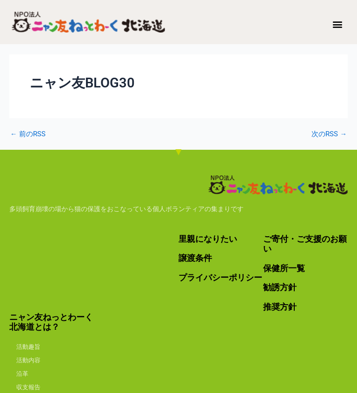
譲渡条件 (195, 258)
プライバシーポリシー (220, 277)
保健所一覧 (284, 268)
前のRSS (28, 134)
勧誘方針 (280, 287)
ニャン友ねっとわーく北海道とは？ (51, 322)
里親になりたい (207, 239)
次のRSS (329, 134)
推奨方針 (280, 307)
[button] (337, 24)
